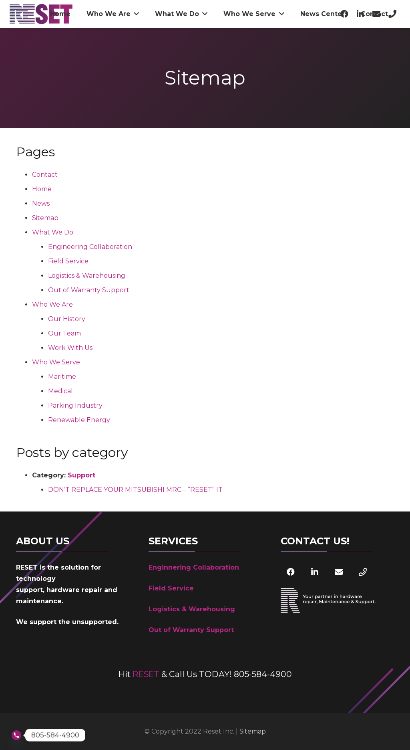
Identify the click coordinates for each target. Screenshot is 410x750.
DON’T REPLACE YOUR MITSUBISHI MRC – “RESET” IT (135, 489)
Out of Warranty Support (88, 290)
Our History (66, 319)
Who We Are (52, 304)
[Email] (339, 572)
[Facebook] (291, 572)
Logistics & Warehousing (86, 275)
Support (81, 475)
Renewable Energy (79, 420)
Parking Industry (75, 405)
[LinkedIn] (315, 572)
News (41, 203)
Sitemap (45, 218)
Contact (45, 174)
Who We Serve (56, 362)
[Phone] (363, 572)
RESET (146, 674)
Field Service (68, 261)
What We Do (52, 232)
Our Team (64, 333)
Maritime (62, 376)
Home (42, 189)
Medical (60, 391)
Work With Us (70, 348)
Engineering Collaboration (90, 247)
